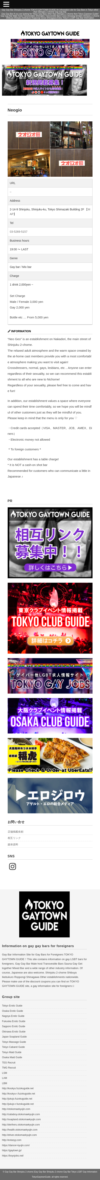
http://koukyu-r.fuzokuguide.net (18, 1093)
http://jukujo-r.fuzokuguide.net (18, 1104)
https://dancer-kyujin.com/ (16, 1145)
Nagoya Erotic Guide (13, 1016)
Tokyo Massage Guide (14, 1042)
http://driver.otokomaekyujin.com (19, 1135)
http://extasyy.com (11, 1140)
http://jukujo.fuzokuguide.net (17, 1098)
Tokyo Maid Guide (11, 1052)
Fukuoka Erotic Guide (13, 1021)
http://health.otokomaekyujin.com (19, 1129)
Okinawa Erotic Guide (13, 1031)
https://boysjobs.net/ (13, 1155)
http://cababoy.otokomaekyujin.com (21, 1114)
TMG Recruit (9, 1067)
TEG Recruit (8, 1062)
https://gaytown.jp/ (12, 1150)
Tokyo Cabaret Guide (13, 1047)
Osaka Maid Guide (12, 1057)
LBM (4, 1083)
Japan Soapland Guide (14, 1036)
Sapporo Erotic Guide (13, 1026)
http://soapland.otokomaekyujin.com (21, 1119)
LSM (4, 1073)
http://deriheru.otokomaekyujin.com (21, 1124)
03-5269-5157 (18, 231)
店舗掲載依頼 (15, 831)
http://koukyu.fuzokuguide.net (18, 1088)
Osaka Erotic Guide (12, 1011)
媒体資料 (13, 844)
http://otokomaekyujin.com (16, 1109)
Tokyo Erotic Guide (12, 1005)
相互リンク (14, 837)
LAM (4, 1078)
